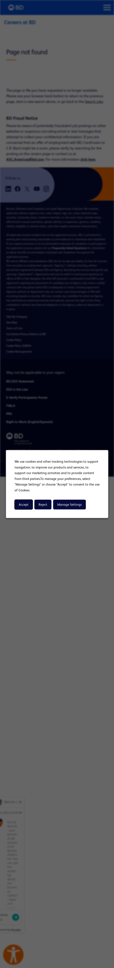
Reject (42, 505)
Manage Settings (69, 505)
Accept (23, 505)
